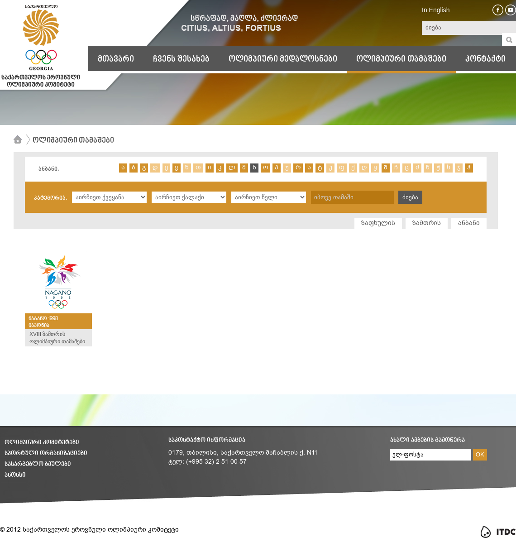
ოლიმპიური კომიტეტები (42, 442)
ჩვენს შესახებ (181, 59)
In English (435, 10)
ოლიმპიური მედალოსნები (283, 59)
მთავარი (116, 59)
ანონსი (15, 475)
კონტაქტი (485, 59)
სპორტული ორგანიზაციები (46, 453)
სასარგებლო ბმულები (38, 464)
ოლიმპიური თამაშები (401, 59)
